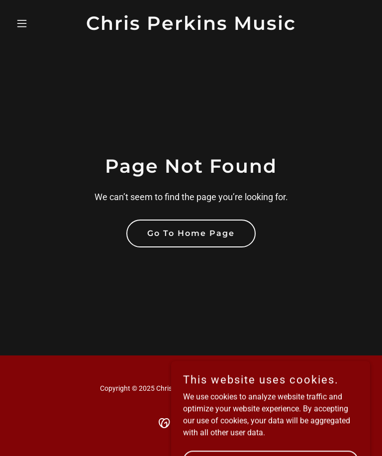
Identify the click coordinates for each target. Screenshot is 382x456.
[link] (191, 27)
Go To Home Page (191, 233)
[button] (39, 23)
